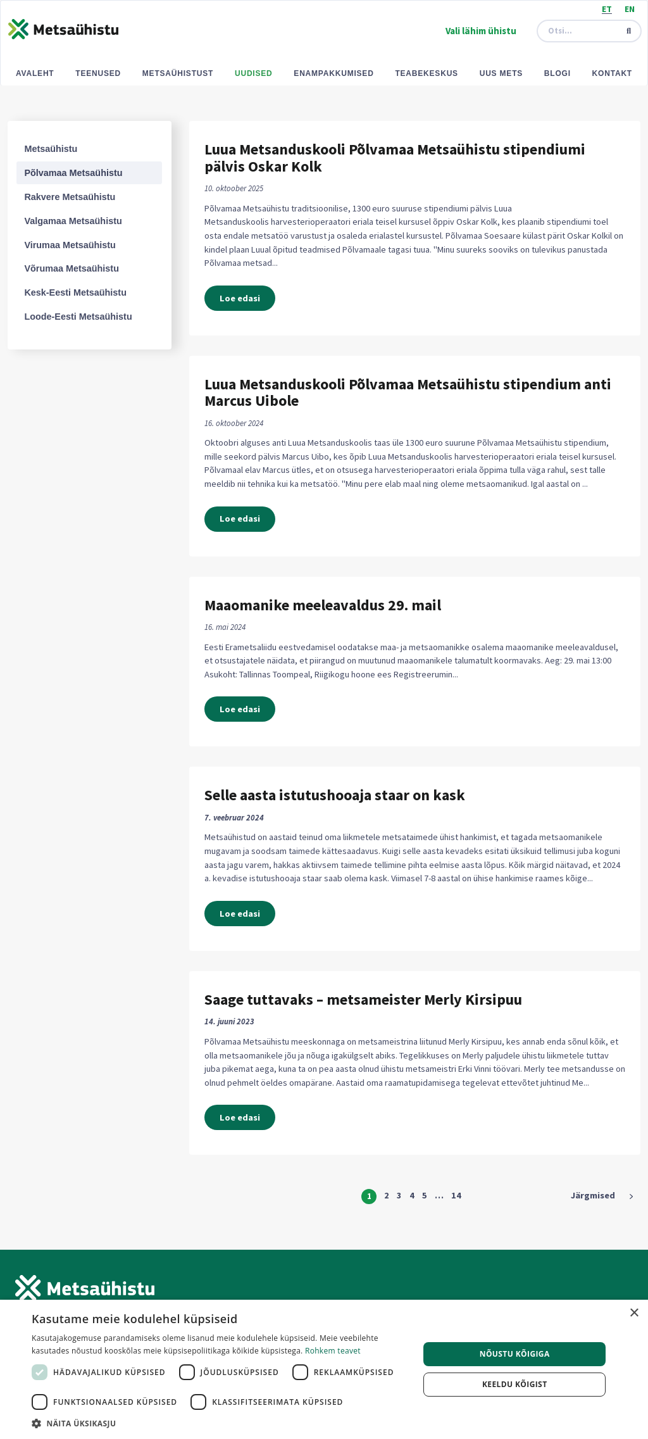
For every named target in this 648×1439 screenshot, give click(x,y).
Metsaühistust (177, 73)
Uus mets (501, 73)
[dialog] (324, 1369)
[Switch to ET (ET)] (606, 8)
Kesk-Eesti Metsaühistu (75, 292)
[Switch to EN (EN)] (629, 8)
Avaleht (35, 73)
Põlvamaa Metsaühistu (73, 173)
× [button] (634, 1313)
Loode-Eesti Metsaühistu (78, 316)
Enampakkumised (333, 73)
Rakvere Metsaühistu (69, 197)
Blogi (557, 73)
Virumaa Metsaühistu (69, 245)
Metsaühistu (50, 149)
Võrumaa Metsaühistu (71, 268)
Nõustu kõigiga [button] (515, 1353)
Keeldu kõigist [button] (514, 1384)
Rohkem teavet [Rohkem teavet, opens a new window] (333, 1350)
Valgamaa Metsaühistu (73, 221)
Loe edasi (240, 298)
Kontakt (612, 73)
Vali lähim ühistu (481, 31)
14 (456, 1195)
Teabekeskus (426, 73)
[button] (220, 1423)
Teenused (98, 73)
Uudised (254, 73)
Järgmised (593, 1195)
